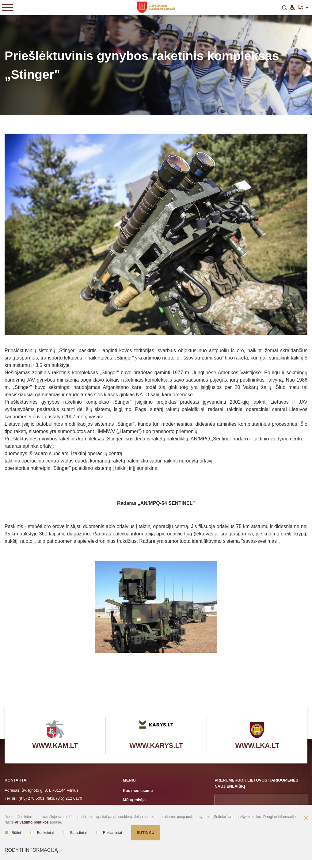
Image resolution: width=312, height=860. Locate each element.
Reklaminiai (109, 833)
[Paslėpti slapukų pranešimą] (305, 818)
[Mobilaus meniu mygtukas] (7, 7)
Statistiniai (75, 833)
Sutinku (145, 832)
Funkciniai (42, 833)
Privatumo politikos (32, 822)
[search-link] (284, 8)
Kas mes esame (138, 790)
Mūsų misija (134, 799)
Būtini (13, 833)
